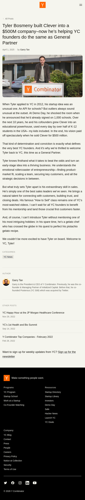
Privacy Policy (10, 456)
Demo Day (50, 405)
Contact (7, 439)
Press (6, 443)
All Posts (7, 18)
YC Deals (49, 422)
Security (7, 465)
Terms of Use (10, 469)
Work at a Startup (12, 400)
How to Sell (42, 200)
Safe (47, 409)
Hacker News (51, 413)
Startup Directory (53, 392)
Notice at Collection (13, 460)
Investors (49, 400)
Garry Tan (24, 49)
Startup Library (52, 396)
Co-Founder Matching (14, 405)
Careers (7, 452)
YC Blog (7, 435)
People (7, 448)
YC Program (9, 392)
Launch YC (50, 418)
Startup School (11, 396)
